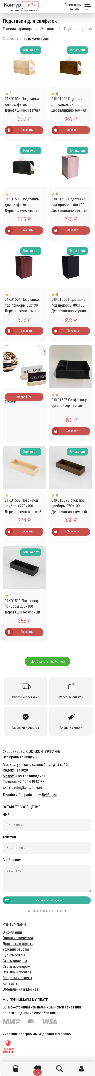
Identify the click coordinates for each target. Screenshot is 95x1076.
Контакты (10, 983)
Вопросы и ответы (17, 978)
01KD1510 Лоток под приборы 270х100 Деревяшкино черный (22, 606)
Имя (6, 814)
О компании (12, 932)
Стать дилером (15, 961)
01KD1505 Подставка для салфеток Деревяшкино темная (68, 104)
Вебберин (49, 795)
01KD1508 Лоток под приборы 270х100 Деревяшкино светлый (23, 506)
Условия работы (16, 949)
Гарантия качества (18, 938)
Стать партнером (16, 966)
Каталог (47, 29)
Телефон (9, 837)
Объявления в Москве (20, 989)
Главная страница (17, 29)
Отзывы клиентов (17, 972)
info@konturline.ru (28, 787)
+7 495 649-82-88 (31, 781)
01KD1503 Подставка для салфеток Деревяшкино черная (22, 205)
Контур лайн (14, 925)
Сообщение (12, 860)
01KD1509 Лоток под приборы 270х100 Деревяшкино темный (69, 506)
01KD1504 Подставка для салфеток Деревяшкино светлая (23, 104)
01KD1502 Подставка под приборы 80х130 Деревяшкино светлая (69, 205)
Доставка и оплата (18, 944)
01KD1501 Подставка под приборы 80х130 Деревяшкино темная (22, 305)
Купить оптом (14, 955)
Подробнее (24, 397)
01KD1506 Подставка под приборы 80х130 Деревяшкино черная (68, 305)
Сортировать (12, 39)
